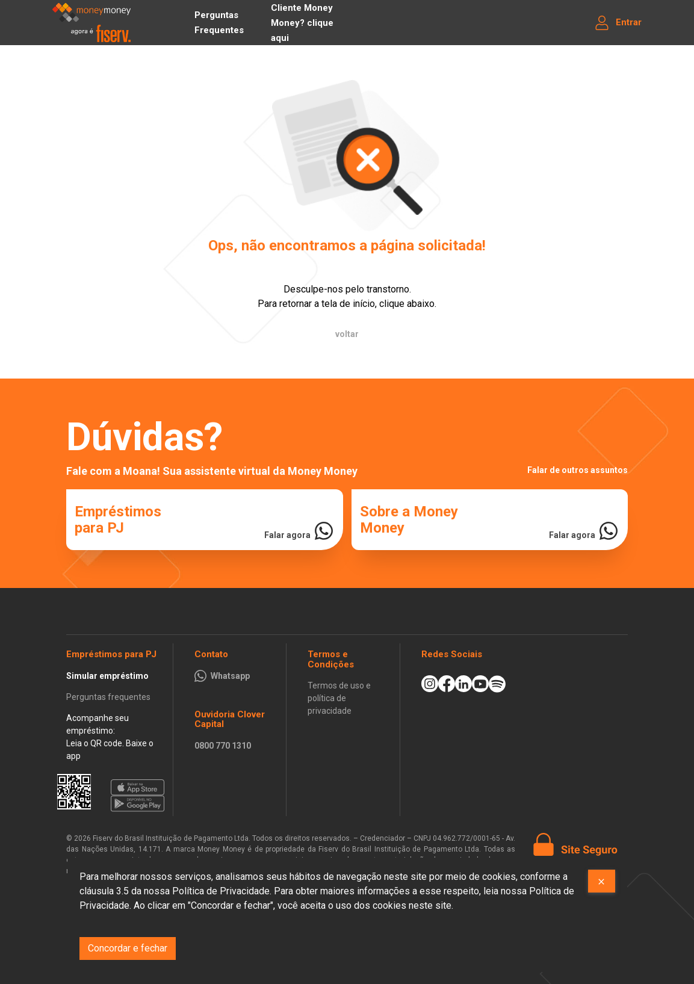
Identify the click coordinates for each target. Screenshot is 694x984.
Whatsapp (230, 676)
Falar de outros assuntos (577, 470)
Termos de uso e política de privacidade (339, 698)
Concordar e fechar (127, 948)
